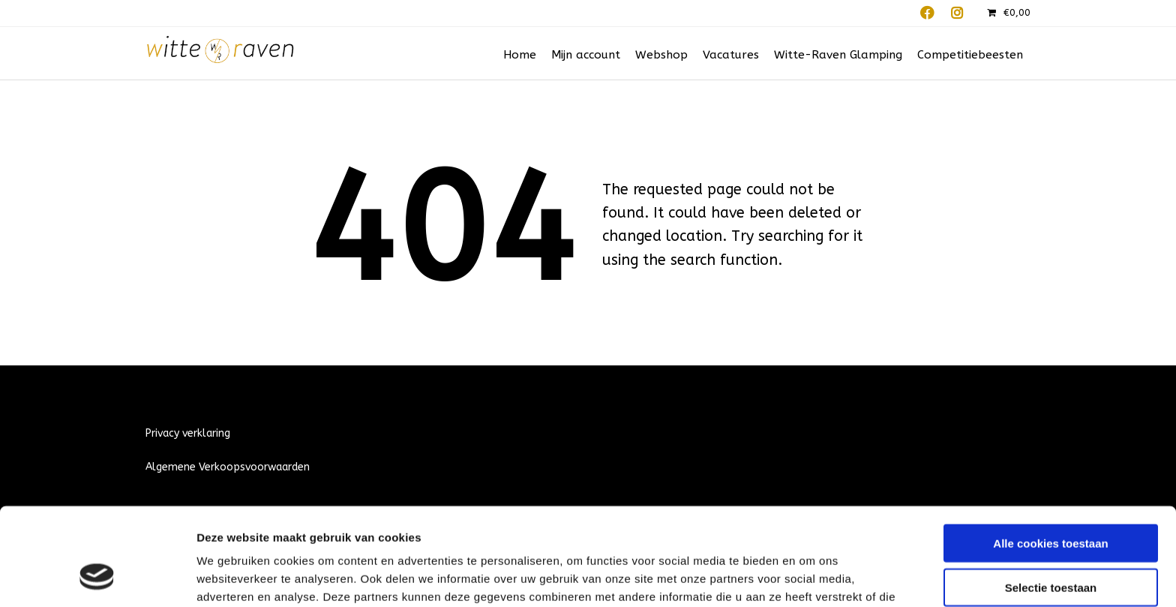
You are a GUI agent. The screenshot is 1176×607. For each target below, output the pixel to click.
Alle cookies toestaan (1050, 457)
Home (519, 55)
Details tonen (810, 577)
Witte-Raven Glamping (838, 55)
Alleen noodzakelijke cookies (1051, 545)
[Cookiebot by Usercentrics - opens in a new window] (97, 577)
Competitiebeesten (970, 55)
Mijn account (585, 55)
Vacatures (731, 55)
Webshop (661, 55)
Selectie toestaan (1051, 501)
